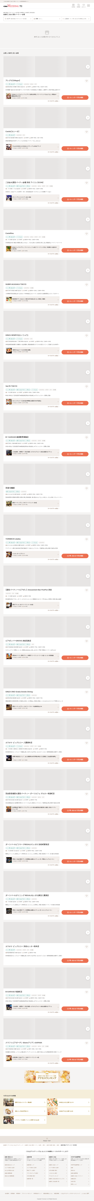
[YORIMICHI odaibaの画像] (47, 525)
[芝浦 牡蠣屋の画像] (47, 474)
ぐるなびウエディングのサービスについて (70, 1193)
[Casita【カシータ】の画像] (47, 117)
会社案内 (7, 1193)
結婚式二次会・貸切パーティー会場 (33, 1145)
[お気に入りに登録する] (87, 81)
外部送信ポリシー (38, 1193)
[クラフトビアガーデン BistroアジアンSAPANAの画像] (47, 1028)
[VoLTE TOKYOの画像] (47, 372)
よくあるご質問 (85, 1193)
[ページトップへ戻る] (47, 1139)
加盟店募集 (56, 1193)
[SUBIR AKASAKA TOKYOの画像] (47, 270)
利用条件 (18, 1193)
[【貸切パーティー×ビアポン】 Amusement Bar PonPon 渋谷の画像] (47, 576)
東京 (44, 1145)
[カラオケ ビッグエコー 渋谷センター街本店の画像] (47, 932)
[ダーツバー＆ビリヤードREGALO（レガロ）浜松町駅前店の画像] (47, 830)
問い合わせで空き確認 (75, 556)
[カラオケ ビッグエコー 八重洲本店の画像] (47, 728)
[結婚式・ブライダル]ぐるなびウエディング (13, 1145)
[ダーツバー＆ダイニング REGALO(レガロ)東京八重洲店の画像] (47, 881)
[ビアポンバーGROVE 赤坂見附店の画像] (47, 626)
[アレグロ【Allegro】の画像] (47, 66)
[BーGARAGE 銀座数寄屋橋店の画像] (47, 423)
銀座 (58, 1145)
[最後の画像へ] (88, 67)
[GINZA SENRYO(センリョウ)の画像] (47, 321)
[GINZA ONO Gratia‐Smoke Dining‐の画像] (47, 677)
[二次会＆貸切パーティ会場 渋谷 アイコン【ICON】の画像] (47, 168)
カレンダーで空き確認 (75, 97)
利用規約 (13, 1193)
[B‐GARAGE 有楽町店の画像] (47, 978)
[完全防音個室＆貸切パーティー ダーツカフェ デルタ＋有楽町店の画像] (47, 779)
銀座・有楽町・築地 (51, 1145)
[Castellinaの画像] (47, 219)
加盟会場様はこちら (48, 1193)
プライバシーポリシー (27, 1193)
